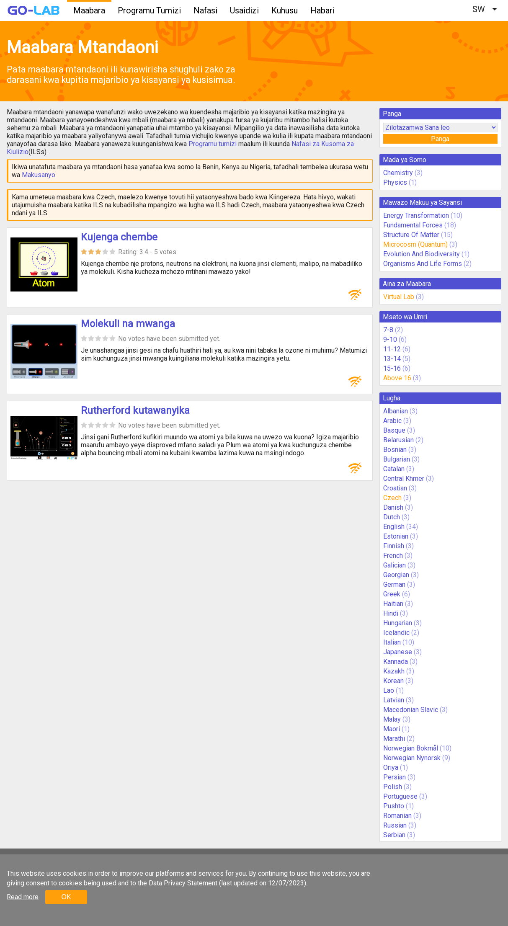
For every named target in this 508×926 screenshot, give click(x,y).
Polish (392, 787)
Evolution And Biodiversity (421, 254)
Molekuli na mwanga (128, 324)
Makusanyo (38, 175)
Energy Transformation (416, 215)
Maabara (89, 10)
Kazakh (394, 671)
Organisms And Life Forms (422, 264)
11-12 (392, 349)
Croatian (395, 488)
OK (66, 896)
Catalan (394, 469)
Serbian (394, 835)
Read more (23, 897)
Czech (392, 498)
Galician (394, 565)
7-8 (388, 330)
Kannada (395, 661)
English (394, 527)
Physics (395, 182)
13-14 (392, 359)
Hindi (390, 613)
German (394, 584)
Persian (394, 777)
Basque (394, 430)
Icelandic (396, 633)
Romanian (397, 816)
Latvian (393, 700)
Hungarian (397, 623)
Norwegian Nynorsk (412, 758)
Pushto (393, 806)
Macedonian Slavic (410, 710)
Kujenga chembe (119, 237)
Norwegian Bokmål (410, 748)
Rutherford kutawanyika (135, 410)
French (393, 556)
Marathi (394, 739)
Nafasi (205, 10)
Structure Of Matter (411, 235)
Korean (393, 681)
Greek (391, 594)
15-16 (392, 368)
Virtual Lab (398, 297)
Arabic (392, 421)
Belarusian (398, 440)
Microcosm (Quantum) (415, 244)
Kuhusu (284, 10)
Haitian (393, 604)
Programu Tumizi (149, 10)
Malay (392, 719)
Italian (392, 642)
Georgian (396, 575)
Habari (322, 10)
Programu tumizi (212, 144)
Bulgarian (396, 459)
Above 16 (397, 378)
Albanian (395, 411)
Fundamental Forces (413, 225)
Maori (391, 729)
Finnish (393, 546)
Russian (395, 825)
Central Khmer (403, 478)
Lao (388, 690)
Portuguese (400, 796)
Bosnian (395, 450)
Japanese (397, 652)
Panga (440, 139)
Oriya (390, 767)
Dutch (391, 517)
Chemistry (398, 173)
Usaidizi (244, 10)
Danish (393, 507)
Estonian (395, 536)
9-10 (390, 339)
